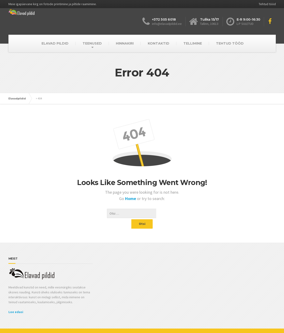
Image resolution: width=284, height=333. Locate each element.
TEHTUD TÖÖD (230, 43)
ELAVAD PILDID (55, 43)
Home (131, 198)
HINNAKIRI (125, 43)
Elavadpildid (17, 98)
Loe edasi (15, 302)
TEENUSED (92, 43)
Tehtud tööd (267, 4)
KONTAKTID (158, 43)
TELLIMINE (192, 43)
